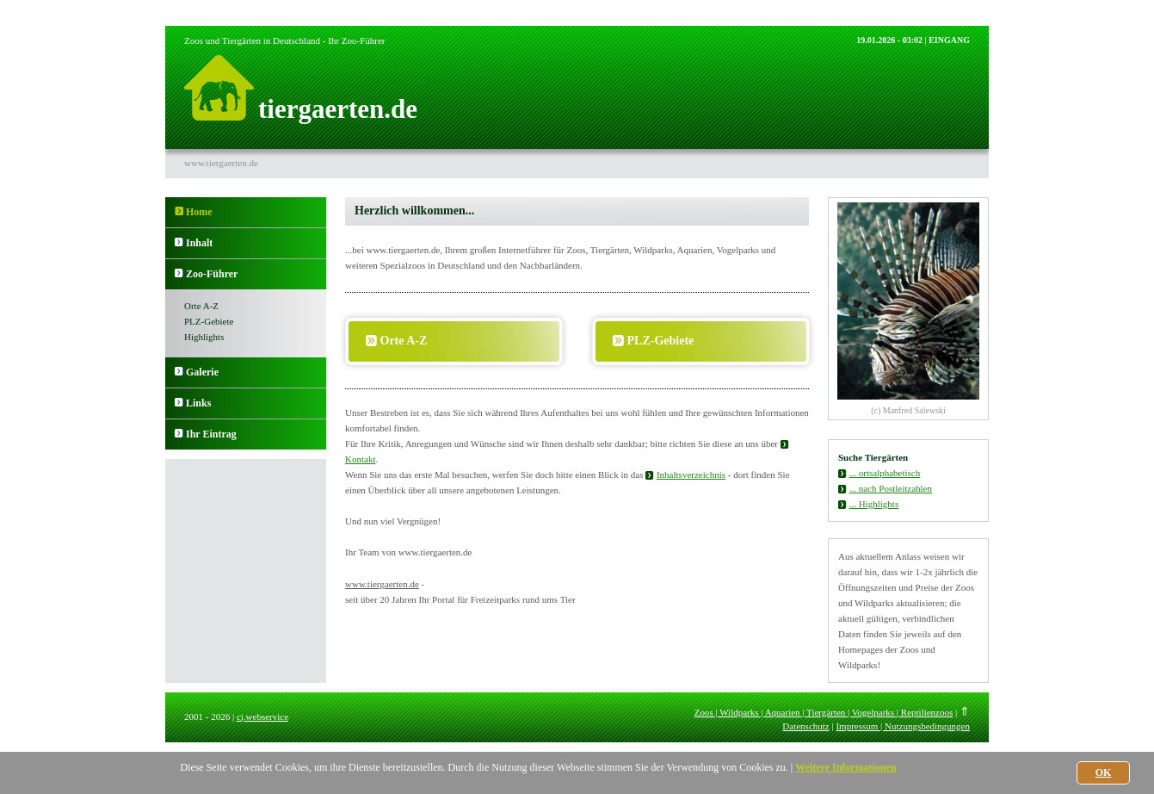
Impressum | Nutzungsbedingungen (903, 726)
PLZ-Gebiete (208, 321)
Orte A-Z (201, 306)
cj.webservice (262, 716)
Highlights (204, 337)
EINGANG (949, 40)
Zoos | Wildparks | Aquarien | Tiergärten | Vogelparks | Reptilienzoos (823, 712)
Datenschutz (805, 726)
